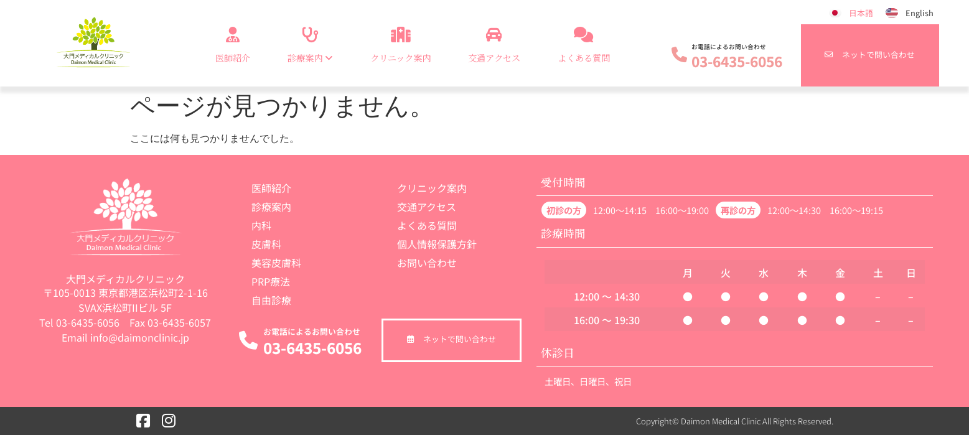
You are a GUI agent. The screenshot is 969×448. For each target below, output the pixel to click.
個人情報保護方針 (437, 243)
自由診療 (271, 299)
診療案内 (271, 206)
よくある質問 (584, 43)
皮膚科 (266, 243)
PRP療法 (270, 281)
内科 (261, 225)
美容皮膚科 (276, 262)
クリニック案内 (400, 43)
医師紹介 (232, 43)
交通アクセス (494, 43)
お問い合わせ (427, 262)
